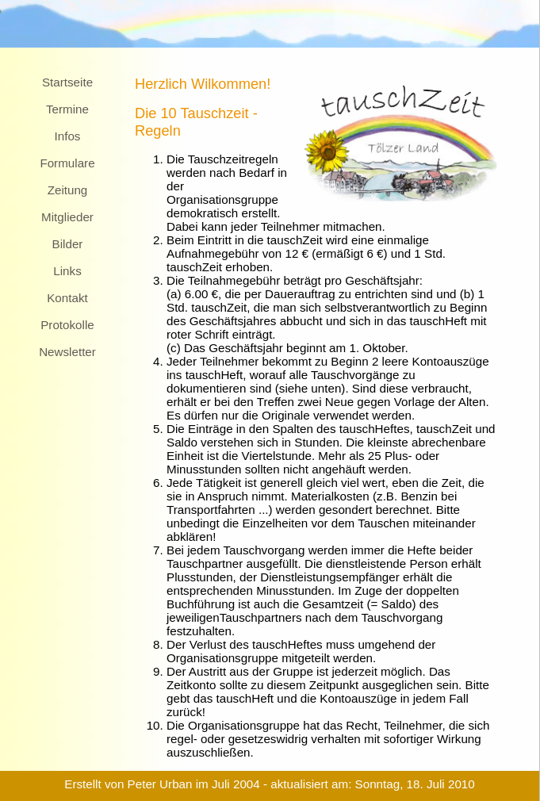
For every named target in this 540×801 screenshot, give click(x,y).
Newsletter (67, 351)
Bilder (67, 244)
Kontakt (67, 298)
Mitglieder (67, 217)
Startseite (67, 82)
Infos (68, 136)
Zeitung (68, 190)
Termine (67, 109)
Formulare (67, 163)
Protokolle (67, 325)
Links (67, 271)
